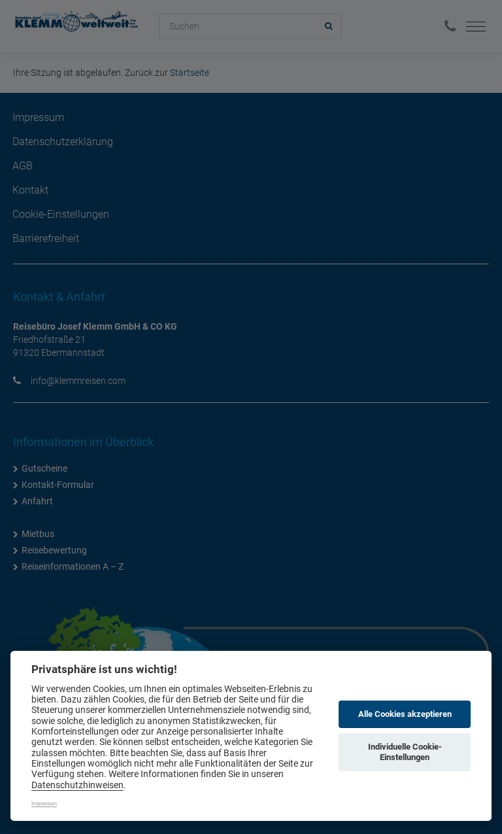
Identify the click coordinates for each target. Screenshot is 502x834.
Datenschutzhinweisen (77, 785)
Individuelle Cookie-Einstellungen (405, 752)
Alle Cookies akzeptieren (405, 714)
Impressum (44, 804)
